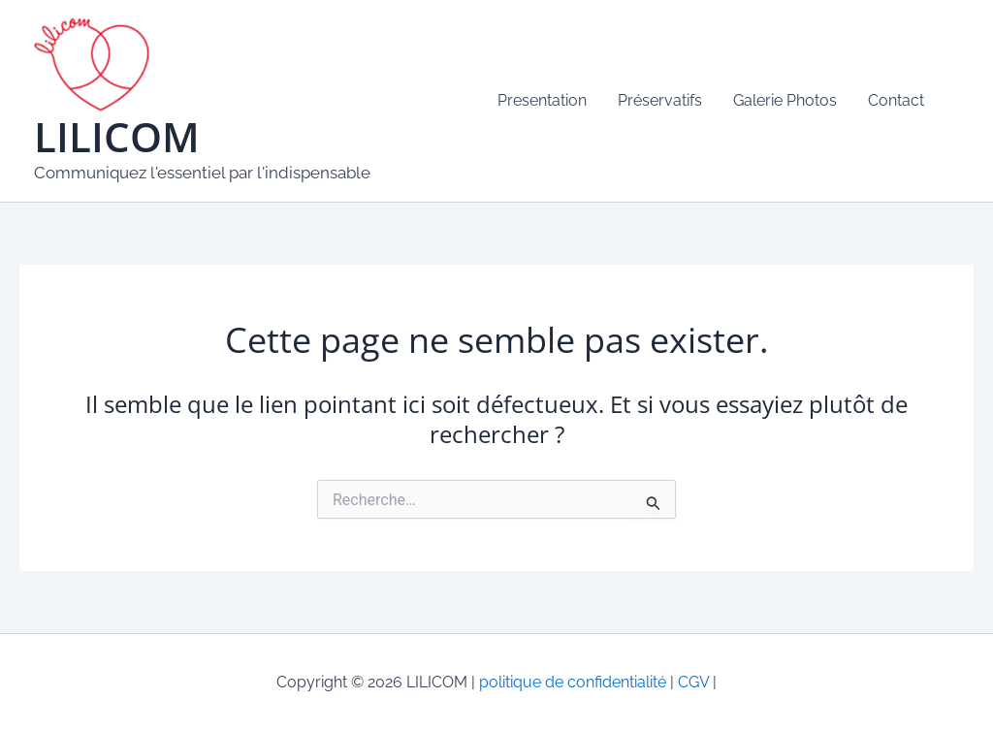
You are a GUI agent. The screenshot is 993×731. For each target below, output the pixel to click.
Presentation (542, 100)
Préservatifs (660, 100)
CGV (691, 682)
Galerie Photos (785, 100)
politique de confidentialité (572, 682)
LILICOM (117, 136)
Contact (896, 100)
